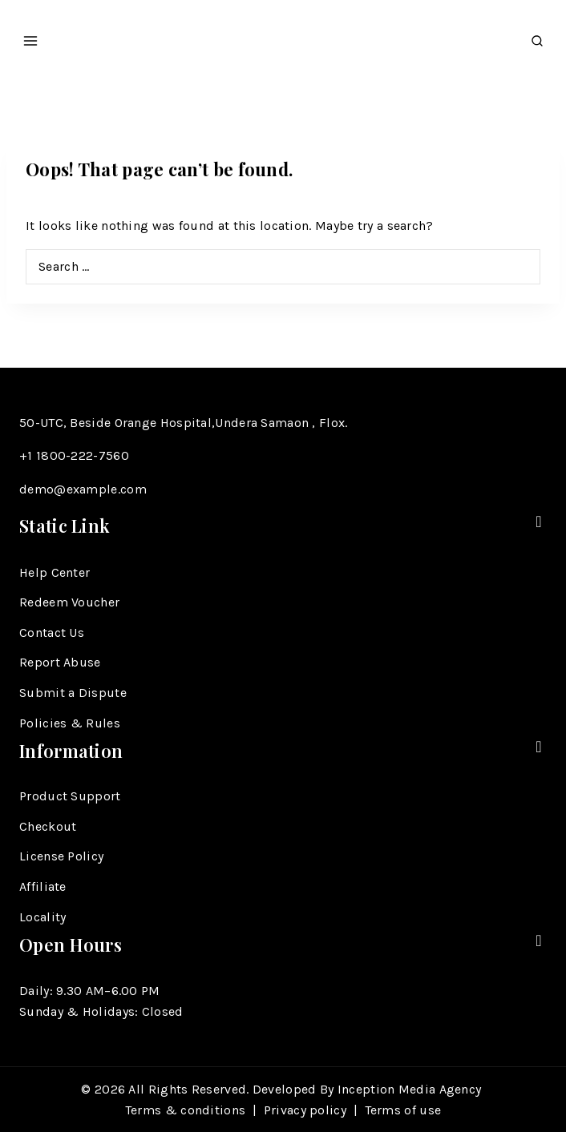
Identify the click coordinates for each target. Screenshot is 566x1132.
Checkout (47, 826)
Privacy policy (305, 1110)
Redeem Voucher (69, 602)
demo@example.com (83, 489)
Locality (42, 917)
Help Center (54, 572)
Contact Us (51, 632)
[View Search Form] (537, 36)
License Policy (61, 856)
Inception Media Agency (411, 1089)
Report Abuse (60, 662)
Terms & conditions (185, 1110)
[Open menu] (31, 36)
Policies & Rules (69, 723)
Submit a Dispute (73, 692)
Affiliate (43, 886)
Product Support (70, 796)
